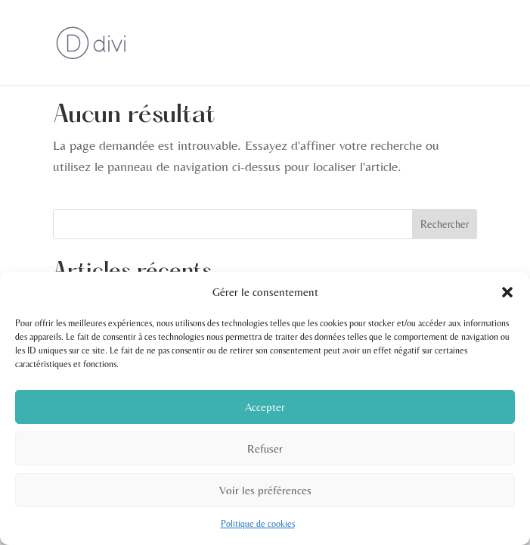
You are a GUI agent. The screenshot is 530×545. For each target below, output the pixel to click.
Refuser (265, 448)
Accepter (265, 406)
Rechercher (444, 224)
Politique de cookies (258, 524)
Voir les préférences (265, 490)
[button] (507, 292)
